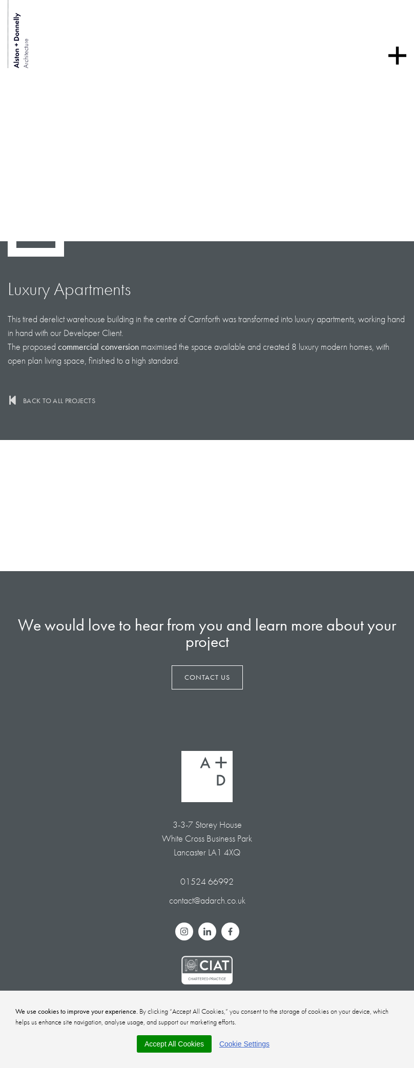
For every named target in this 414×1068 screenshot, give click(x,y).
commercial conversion (98, 346)
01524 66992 (207, 881)
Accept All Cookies (174, 1044)
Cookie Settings (244, 1044)
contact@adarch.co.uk (207, 900)
